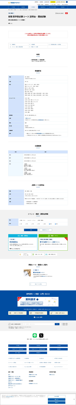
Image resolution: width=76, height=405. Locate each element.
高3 (57, 223)
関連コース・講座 (33, 46)
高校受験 (23, 7)
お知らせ (58, 4)
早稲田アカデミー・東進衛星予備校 (15, 380)
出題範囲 (32, 44)
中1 (27, 223)
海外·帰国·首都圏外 (52, 7)
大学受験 (33, 7)
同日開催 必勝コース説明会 (55, 44)
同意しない (57, 399)
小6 (21, 223)
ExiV (9, 374)
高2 (51, 223)
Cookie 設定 (56, 396)
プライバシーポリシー (10, 396)
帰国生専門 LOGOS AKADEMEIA (15, 383)
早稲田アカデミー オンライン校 (14, 376)
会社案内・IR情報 (40, 4)
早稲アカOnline (65, 4)
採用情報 (47, 4)
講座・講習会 (40, 220)
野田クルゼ (28, 118)
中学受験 (13, 7)
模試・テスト (23, 220)
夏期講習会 (14, 242)
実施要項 (12, 44)
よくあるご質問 (52, 4)
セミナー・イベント (32, 220)
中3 (39, 223)
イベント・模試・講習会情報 (16, 46)
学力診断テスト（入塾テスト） (50, 242)
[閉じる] (74, 399)
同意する (56, 402)
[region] (38, 399)
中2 (33, 223)
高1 (45, 223)
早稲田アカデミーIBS (33, 374)
